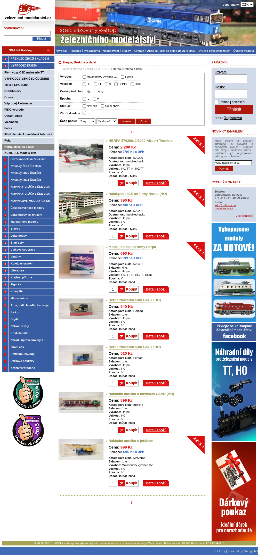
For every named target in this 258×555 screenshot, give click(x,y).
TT (99, 84)
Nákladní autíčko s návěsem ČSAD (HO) (141, 394)
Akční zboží (112, 105)
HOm (138, 84)
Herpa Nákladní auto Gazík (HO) (135, 300)
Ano (100, 91)
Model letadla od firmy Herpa (132, 247)
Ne (88, 91)
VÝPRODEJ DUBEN (97, 68)
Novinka (92, 105)
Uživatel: (222, 72)
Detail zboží (156, 183)
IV (88, 98)
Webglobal (251, 551)
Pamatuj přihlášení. (233, 102)
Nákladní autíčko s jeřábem (131, 441)
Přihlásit (234, 109)
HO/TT (122, 84)
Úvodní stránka (72, 68)
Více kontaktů (244, 215)
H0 (88, 84)
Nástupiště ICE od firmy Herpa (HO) (138, 194)
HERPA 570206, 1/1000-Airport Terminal (141, 141)
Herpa (129, 76)
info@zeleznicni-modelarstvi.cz (225, 207)
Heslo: (220, 87)
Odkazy (220, 551)
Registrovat (233, 118)
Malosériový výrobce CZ (102, 76)
